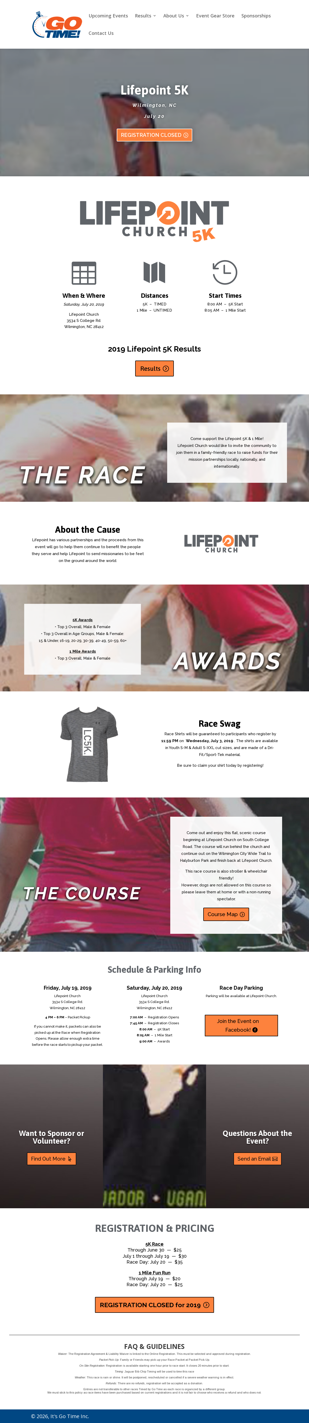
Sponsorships (256, 16)
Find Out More (48, 1159)
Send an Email (254, 1159)
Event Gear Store (215, 16)
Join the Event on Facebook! (238, 1025)
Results (143, 16)
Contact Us (101, 33)
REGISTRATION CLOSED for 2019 (150, 1305)
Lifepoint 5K (154, 92)
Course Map (223, 914)
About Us (173, 16)
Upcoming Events (108, 16)
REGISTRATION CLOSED (151, 138)
